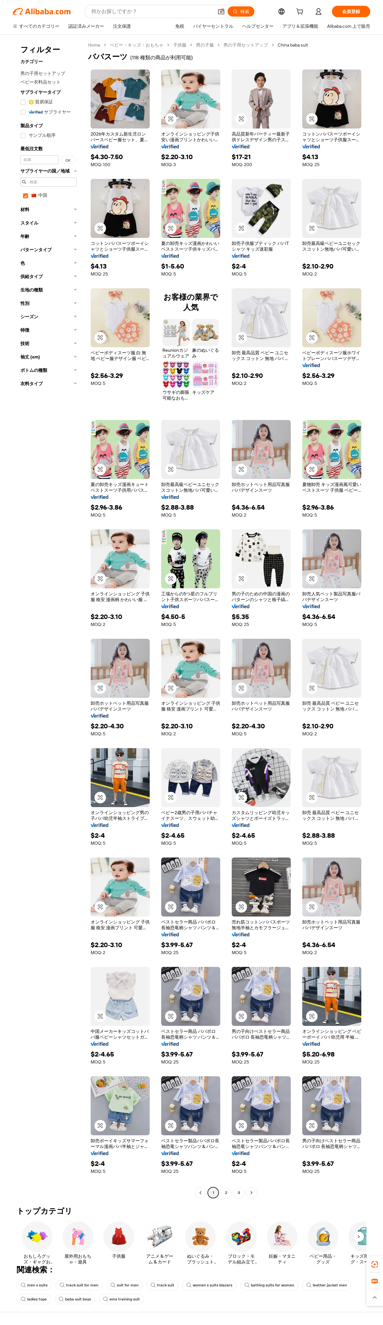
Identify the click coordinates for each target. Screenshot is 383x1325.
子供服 (179, 45)
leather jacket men (326, 1285)
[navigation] (48, 619)
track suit (162, 1285)
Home (94, 45)
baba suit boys (75, 1299)
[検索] (241, 11)
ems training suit (121, 1299)
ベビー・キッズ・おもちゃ (136, 45)
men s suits (34, 1285)
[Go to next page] (251, 1192)
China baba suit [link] (293, 45)
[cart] (301, 12)
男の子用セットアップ (245, 45)
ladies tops (34, 1299)
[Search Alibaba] (151, 11)
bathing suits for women (269, 1285)
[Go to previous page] (200, 1192)
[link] (374, 1264)
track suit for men (79, 1285)
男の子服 (205, 45)
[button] (221, 11)
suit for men (124, 1285)
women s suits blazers (209, 1285)
